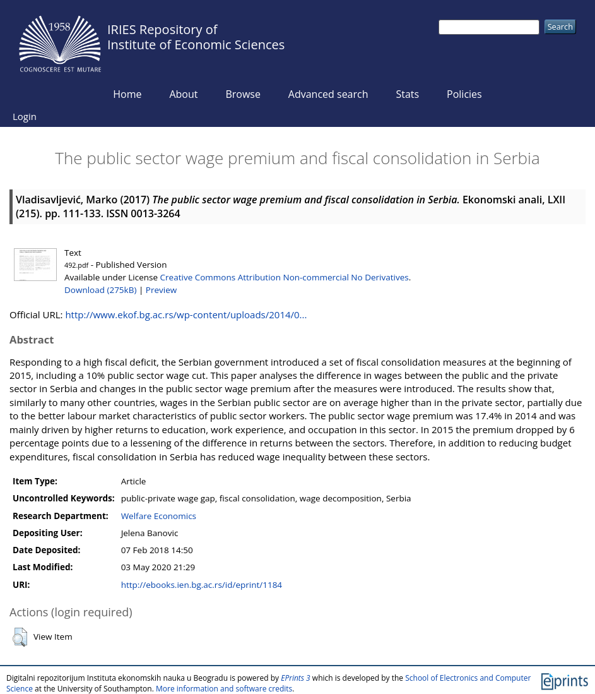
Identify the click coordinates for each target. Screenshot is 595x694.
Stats (407, 94)
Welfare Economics (158, 516)
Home (127, 94)
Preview (161, 290)
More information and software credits (224, 688)
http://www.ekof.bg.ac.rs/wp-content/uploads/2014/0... (186, 314)
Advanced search (328, 94)
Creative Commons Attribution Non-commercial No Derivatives (284, 277)
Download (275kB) (100, 290)
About (183, 94)
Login (25, 116)
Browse (243, 94)
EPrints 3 (295, 678)
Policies (464, 94)
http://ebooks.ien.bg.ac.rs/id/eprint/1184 (201, 584)
